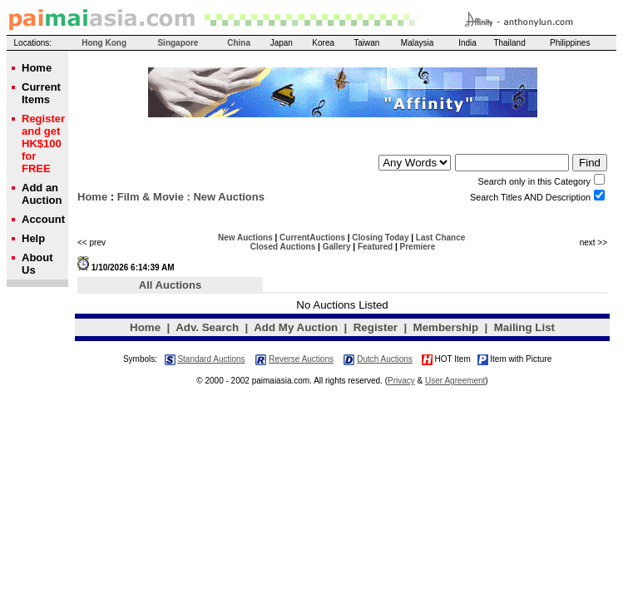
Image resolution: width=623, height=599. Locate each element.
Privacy (401, 380)
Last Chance (440, 237)
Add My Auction (296, 327)
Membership (446, 327)
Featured (375, 246)
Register (376, 327)
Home (92, 197)
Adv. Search (207, 327)
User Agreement (455, 380)
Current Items (41, 93)
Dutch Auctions (385, 359)
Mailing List (524, 327)
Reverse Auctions (301, 359)
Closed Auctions (283, 246)
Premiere (418, 246)
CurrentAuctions (312, 237)
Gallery (337, 246)
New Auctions (245, 237)
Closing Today (380, 237)
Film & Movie (150, 197)
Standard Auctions (211, 359)
